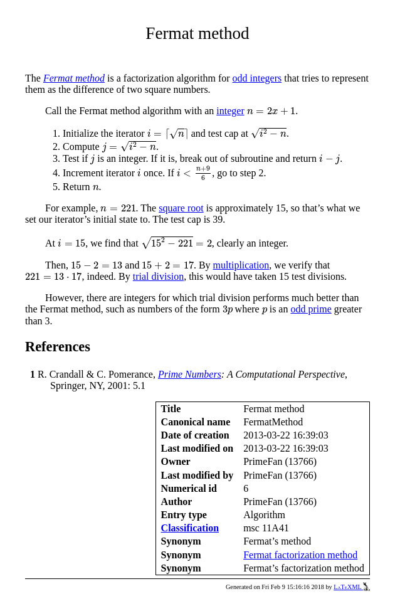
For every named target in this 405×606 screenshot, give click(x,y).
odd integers (257, 78)
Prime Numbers (189, 374)
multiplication (241, 265)
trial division (158, 276)
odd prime (310, 309)
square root (181, 208)
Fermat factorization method (300, 555)
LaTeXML (352, 586)
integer (230, 110)
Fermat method (74, 78)
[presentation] (271, 111)
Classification (190, 528)
